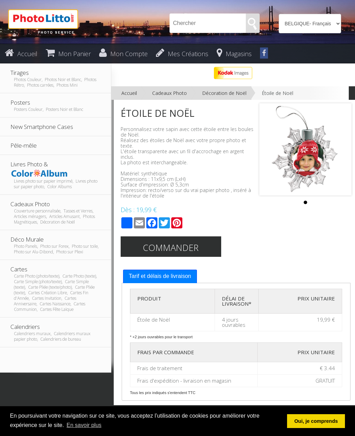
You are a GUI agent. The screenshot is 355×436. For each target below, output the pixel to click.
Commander (171, 247)
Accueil (129, 93)
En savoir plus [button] (84, 425)
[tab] (160, 276)
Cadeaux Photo (169, 93)
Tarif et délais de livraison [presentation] (160, 276)
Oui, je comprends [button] (316, 421)
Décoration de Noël (224, 93)
